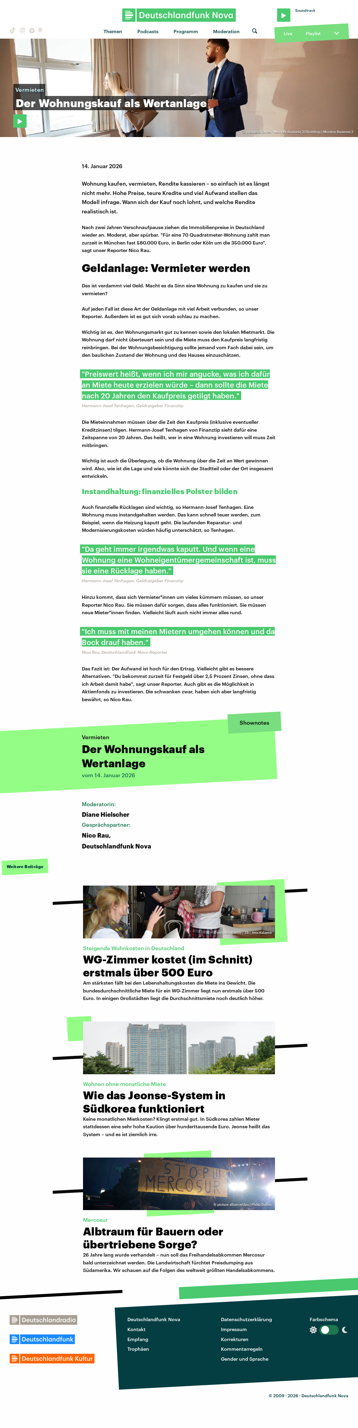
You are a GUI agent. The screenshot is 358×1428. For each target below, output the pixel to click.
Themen (113, 31)
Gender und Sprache (244, 1359)
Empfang (137, 1339)
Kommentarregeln (242, 1349)
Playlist (313, 33)
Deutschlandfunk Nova (153, 1319)
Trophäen (138, 1349)
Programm (186, 31)
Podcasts (147, 31)
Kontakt (136, 1329)
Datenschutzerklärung (246, 1319)
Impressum (234, 1329)
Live (288, 33)
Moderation (226, 31)
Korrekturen (234, 1339)
